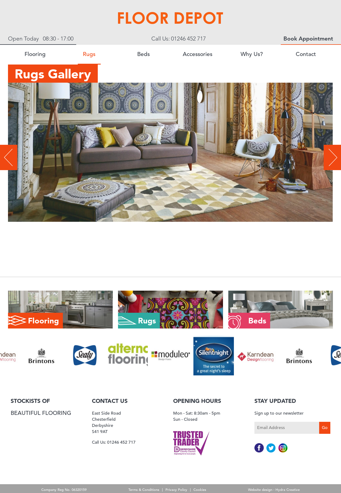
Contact (306, 54)
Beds (143, 54)
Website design (260, 490)
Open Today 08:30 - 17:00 (41, 38)
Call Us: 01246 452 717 (178, 38)
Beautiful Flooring (41, 413)
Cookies (199, 490)
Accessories (197, 54)
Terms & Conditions (143, 490)
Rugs (89, 54)
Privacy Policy (176, 490)
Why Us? (252, 54)
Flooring (35, 54)
